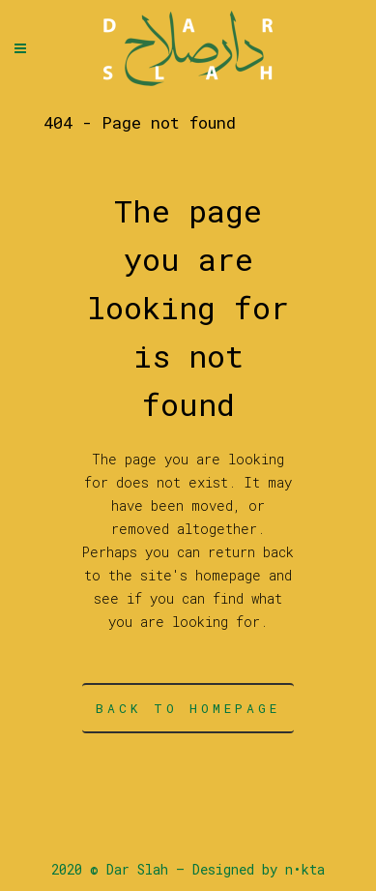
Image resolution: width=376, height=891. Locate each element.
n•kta (305, 869)
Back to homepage (188, 708)
